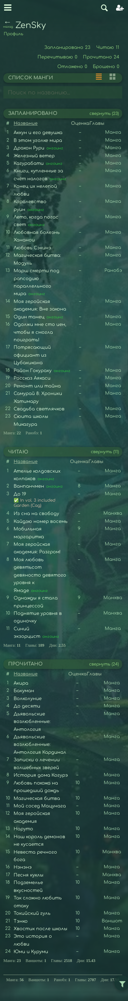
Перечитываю (57, 57)
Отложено (72, 66)
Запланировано (67, 47)
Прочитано (101, 57)
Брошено (106, 66)
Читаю (107, 47)
